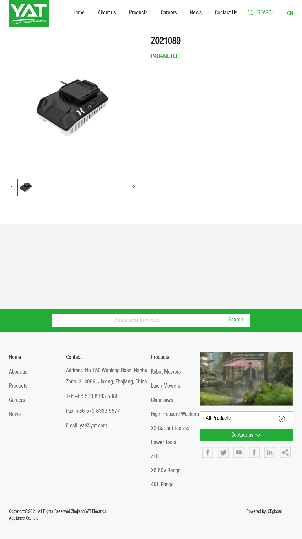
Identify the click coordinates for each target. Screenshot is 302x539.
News (15, 415)
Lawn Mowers (165, 386)
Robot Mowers (166, 372)
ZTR (155, 457)
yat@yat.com (93, 426)
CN (290, 14)
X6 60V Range (165, 471)
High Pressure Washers (175, 415)
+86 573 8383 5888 (96, 397)
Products (18, 386)
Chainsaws (162, 400)
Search (235, 320)
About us (18, 372)
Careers (17, 400)
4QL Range (162, 485)
